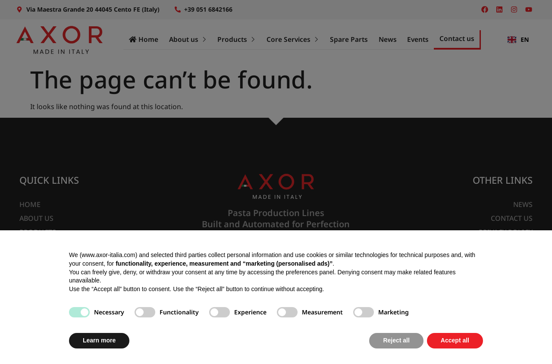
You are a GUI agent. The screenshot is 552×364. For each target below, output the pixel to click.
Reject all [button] (396, 340)
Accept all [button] (455, 340)
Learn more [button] (99, 340)
